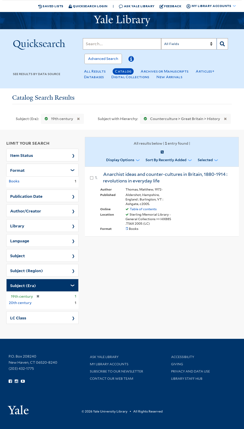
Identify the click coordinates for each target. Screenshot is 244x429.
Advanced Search (103, 59)
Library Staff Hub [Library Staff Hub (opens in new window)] (186, 378)
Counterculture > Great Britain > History (181, 119)
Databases (94, 77)
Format (17, 170)
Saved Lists (50, 6)
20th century (20, 303)
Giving (177, 364)
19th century (58, 119)
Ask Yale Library (137, 6)
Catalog (123, 71)
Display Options (120, 160)
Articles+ (205, 71)
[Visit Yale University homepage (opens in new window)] (18, 408)
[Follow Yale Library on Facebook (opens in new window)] (10, 381)
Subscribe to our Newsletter (116, 371)
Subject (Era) (23, 285)
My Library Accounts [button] (209, 6)
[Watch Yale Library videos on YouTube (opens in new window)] (23, 381)
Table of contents (143, 209)
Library (17, 225)
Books (14, 181)
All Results (95, 71)
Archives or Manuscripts (164, 71)
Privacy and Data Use (190, 371)
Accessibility (182, 357)
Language (19, 240)
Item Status (21, 155)
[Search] (122, 44)
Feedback (170, 6)
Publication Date (26, 196)
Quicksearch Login (88, 6)
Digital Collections (130, 77)
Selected (205, 160)
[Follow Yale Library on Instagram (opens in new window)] (16, 381)
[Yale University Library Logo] (122, 20)
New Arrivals (169, 77)
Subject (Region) (26, 270)
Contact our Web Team (111, 378)
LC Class (18, 317)
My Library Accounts (109, 364)
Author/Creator (25, 210)
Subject (17, 255)
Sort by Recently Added (166, 160)
